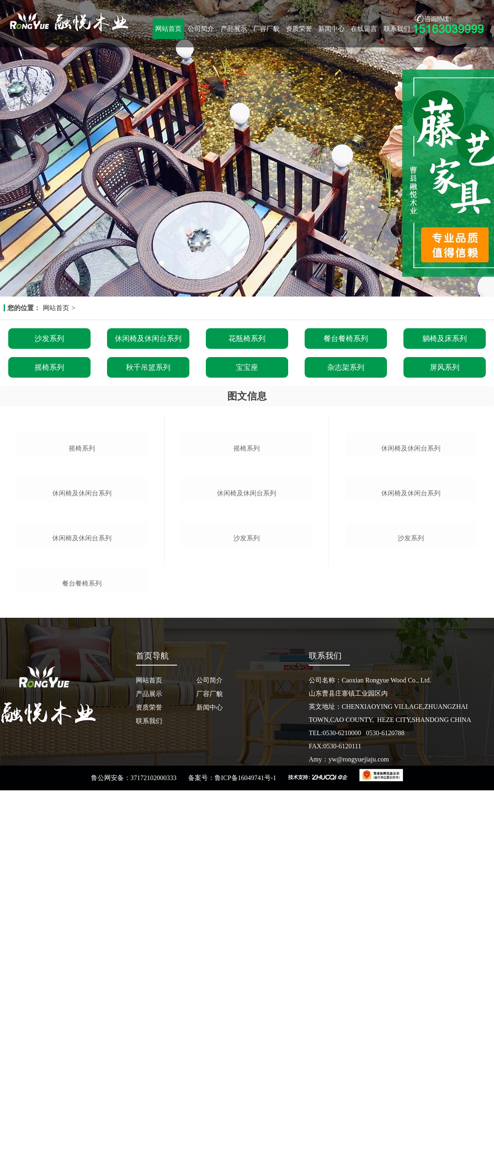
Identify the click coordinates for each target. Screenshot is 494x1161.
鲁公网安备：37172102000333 (134, 1148)
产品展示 (234, 28)
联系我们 (397, 28)
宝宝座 (247, 367)
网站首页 (168, 28)
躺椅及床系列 (444, 338)
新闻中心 (331, 28)
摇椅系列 (49, 367)
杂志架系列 (345, 367)
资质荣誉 (299, 28)
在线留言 (364, 28)
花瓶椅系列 (247, 338)
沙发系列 (49, 338)
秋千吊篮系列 (148, 367)
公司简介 (201, 28)
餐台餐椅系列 (346, 338)
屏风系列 (444, 367)
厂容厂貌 (266, 28)
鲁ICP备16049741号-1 (245, 1148)
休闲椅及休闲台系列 (148, 338)
